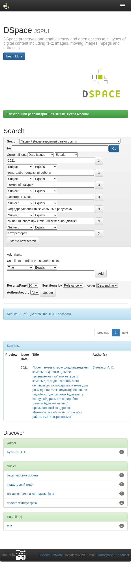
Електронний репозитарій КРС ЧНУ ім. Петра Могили (48, 114)
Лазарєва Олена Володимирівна (30, 494)
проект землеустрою (22, 503)
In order (89, 285)
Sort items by (52, 285)
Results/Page (17, 285)
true (9, 526)
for (9, 148)
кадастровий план (20, 484)
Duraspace (105, 555)
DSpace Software (51, 555)
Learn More (14, 56)
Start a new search (23, 241)
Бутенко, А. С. (103, 367)
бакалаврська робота (22, 475)
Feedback (123, 555)
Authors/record (18, 292)
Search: (12, 141)
